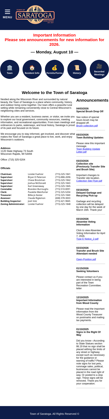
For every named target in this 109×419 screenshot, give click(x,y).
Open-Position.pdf (86, 259)
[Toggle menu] (7, 13)
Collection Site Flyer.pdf (89, 181)
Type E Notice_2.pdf (87, 239)
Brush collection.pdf (87, 125)
